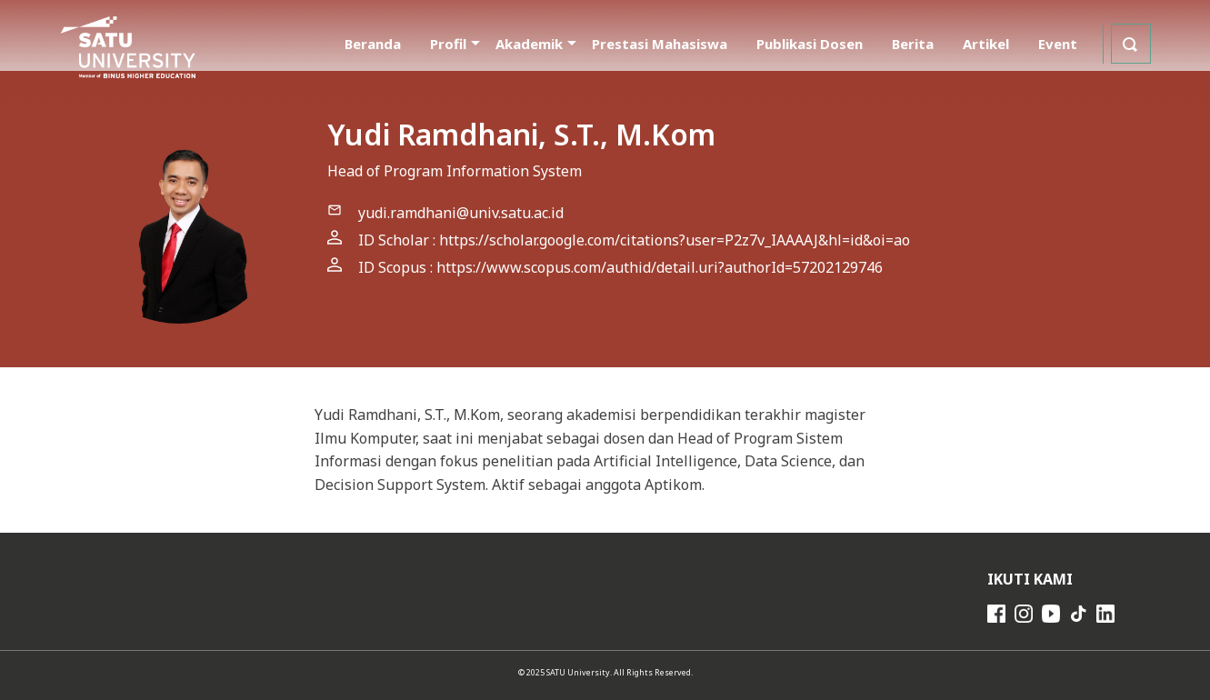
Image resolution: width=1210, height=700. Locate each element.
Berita (913, 44)
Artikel (986, 44)
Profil (448, 44)
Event (1057, 44)
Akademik (529, 44)
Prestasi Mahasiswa (659, 44)
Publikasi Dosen (809, 44)
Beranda (373, 44)
